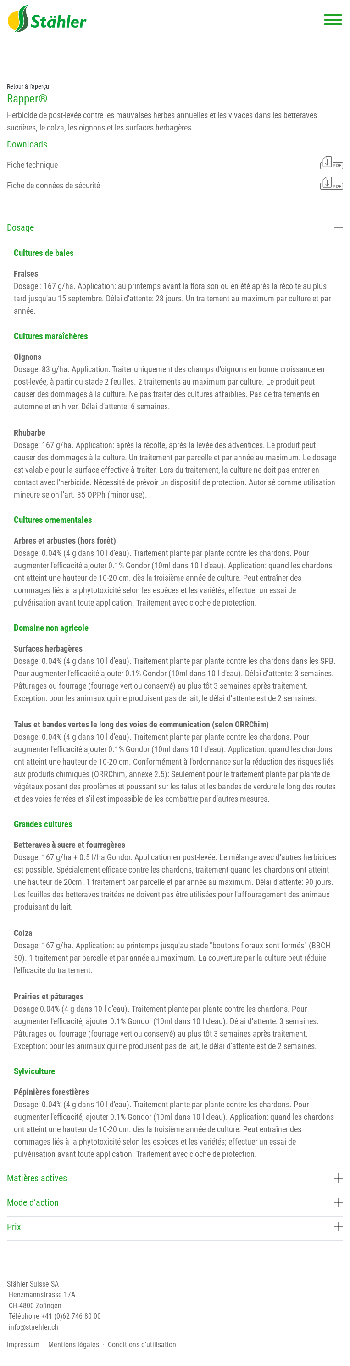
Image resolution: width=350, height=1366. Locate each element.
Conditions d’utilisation (142, 1344)
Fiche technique (175, 163)
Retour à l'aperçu (28, 87)
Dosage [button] (175, 227)
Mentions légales (73, 1344)
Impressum (23, 1344)
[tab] (175, 229)
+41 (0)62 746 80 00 (71, 1316)
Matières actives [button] (175, 1178)
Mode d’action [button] (175, 1202)
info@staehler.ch (33, 1327)
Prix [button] (175, 1226)
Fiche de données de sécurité (175, 183)
